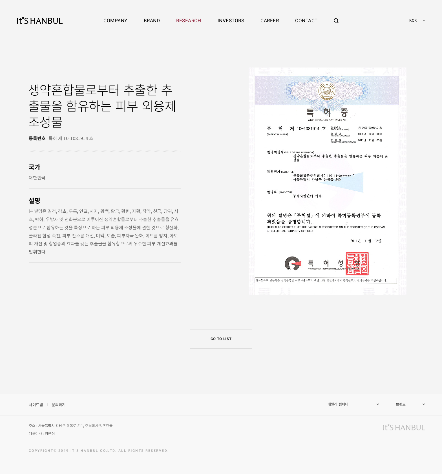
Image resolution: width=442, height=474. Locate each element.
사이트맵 (36, 404)
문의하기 (59, 404)
